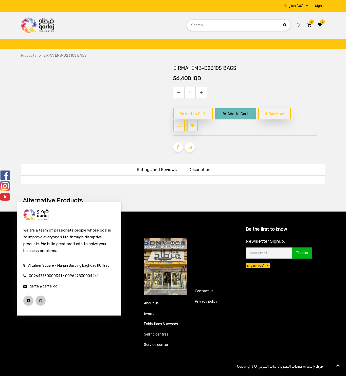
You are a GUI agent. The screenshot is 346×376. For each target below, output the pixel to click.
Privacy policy (206, 301)
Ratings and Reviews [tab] (157, 169)
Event (149, 313)
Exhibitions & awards (161, 324)
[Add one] (201, 92)
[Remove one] (179, 92)
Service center (156, 345)
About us (151, 303)
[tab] (199, 170)
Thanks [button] (302, 253)
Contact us (204, 291)
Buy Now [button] (274, 114)
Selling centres (156, 334)
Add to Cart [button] (193, 114)
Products (28, 55)
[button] (179, 125)
